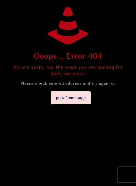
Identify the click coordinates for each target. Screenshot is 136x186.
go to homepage (71, 97)
